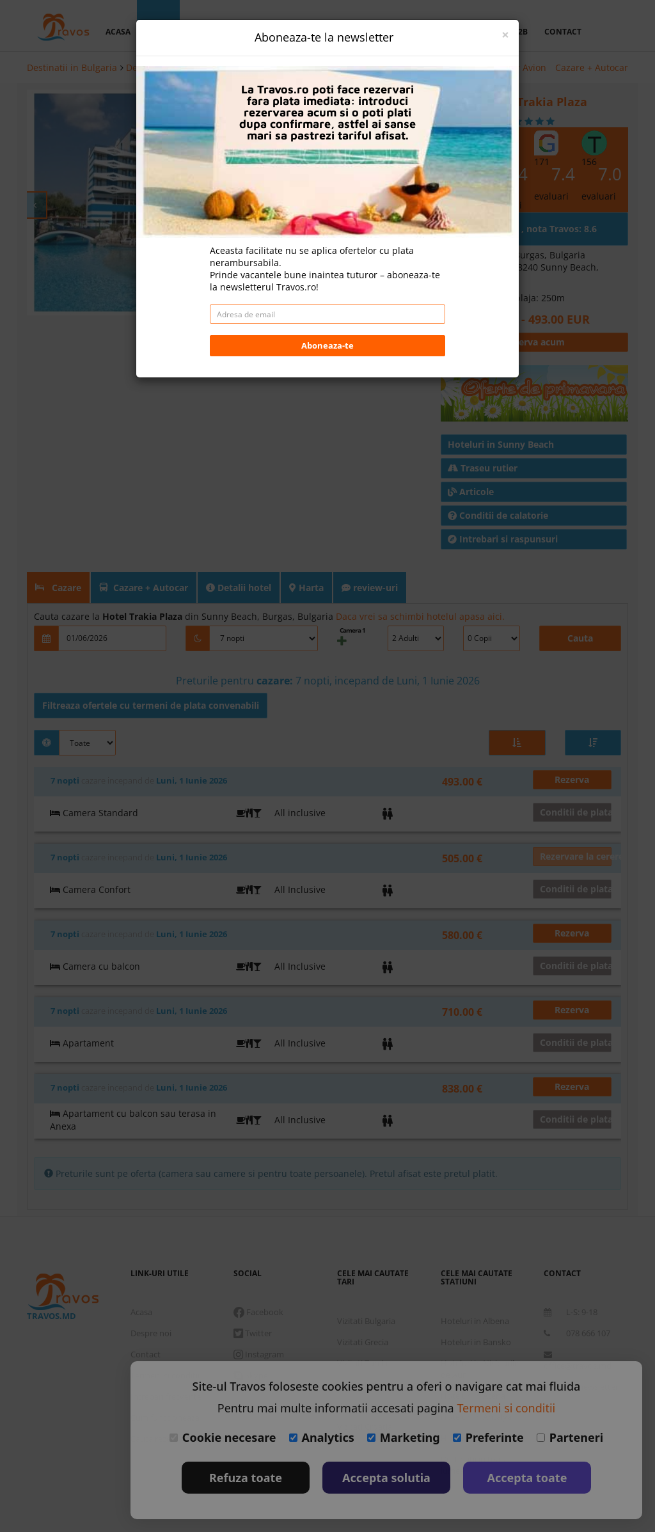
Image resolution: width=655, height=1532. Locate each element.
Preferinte (488, 1437)
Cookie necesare (223, 1437)
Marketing (403, 1437)
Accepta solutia (386, 1477)
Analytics (321, 1437)
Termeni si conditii (506, 1408)
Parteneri (570, 1437)
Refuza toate (245, 1477)
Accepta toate (527, 1477)
